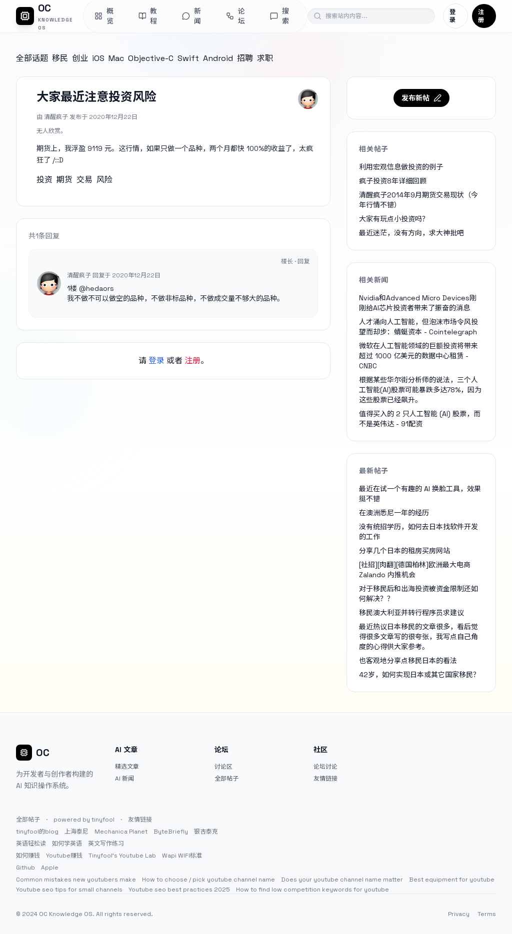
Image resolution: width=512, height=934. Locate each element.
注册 (481, 16)
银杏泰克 (206, 832)
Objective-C (151, 58)
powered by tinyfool (84, 820)
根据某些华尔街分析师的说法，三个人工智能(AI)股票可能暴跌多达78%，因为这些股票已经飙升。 (420, 389)
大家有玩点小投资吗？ (394, 218)
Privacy (459, 914)
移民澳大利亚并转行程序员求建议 (411, 612)
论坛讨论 (326, 767)
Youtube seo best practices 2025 (179, 890)
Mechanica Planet (121, 832)
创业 (80, 58)
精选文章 (127, 767)
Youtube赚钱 (64, 856)
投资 (44, 179)
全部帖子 (226, 779)
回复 (304, 261)
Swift (188, 58)
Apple (49, 868)
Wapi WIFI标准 (182, 856)
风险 (104, 179)
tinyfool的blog (37, 832)
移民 (60, 58)
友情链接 (326, 779)
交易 (84, 179)
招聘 (245, 58)
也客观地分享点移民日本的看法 (408, 660)
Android (218, 58)
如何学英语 (67, 844)
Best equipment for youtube (451, 880)
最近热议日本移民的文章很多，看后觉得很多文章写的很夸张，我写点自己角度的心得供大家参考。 (418, 636)
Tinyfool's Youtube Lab (122, 856)
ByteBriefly (171, 832)
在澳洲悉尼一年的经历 (394, 512)
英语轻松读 (31, 844)
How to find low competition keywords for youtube (312, 890)
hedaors (100, 288)
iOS (98, 58)
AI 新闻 (124, 779)
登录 (453, 16)
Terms (487, 914)
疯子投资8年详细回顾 (392, 180)
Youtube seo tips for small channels (69, 890)
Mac (116, 58)
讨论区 (223, 767)
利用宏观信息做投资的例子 (401, 166)
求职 (265, 58)
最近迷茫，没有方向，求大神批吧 (411, 232)
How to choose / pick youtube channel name (208, 880)
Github (25, 868)
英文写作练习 (106, 844)
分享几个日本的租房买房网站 (404, 550)
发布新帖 (422, 97)
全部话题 (32, 58)
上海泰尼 (76, 832)
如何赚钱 (28, 856)
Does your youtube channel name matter (342, 880)
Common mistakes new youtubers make (76, 880)
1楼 (72, 288)
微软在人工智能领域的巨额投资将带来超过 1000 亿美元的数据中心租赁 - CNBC (418, 355)
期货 (64, 179)
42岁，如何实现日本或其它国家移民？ (419, 674)
